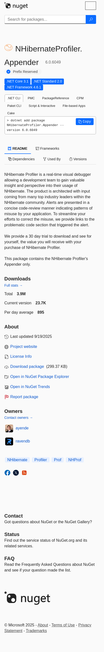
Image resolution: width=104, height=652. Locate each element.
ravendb (23, 441)
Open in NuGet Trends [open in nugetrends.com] (30, 387)
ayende (22, 428)
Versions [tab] (78, 159)
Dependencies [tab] (21, 159)
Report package (24, 397)
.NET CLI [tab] (13, 98)
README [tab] (17, 148)
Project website (23, 346)
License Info (21, 356)
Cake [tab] (11, 113)
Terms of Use (63, 625)
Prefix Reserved (25, 72)
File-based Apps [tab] (74, 106)
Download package (27, 366)
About (43, 625)
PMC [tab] (31, 98)
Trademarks (36, 631)
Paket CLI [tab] (14, 106)
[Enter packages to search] (45, 19)
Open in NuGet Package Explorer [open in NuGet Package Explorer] (39, 377)
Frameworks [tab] (47, 148)
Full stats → (13, 285)
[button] (85, 121)
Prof (57, 460)
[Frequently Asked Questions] (9, 558)
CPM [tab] (80, 98)
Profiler (40, 460)
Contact (13, 516)
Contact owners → (18, 418)
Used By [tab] (52, 159)
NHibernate (17, 460)
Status (12, 534)
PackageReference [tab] (55, 98)
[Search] (91, 19)
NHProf (74, 460)
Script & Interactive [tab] (42, 106)
